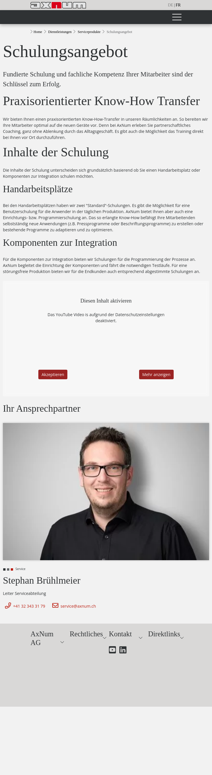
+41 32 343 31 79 (24, 606)
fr (178, 5)
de (170, 5)
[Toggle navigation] (176, 17)
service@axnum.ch (73, 606)
